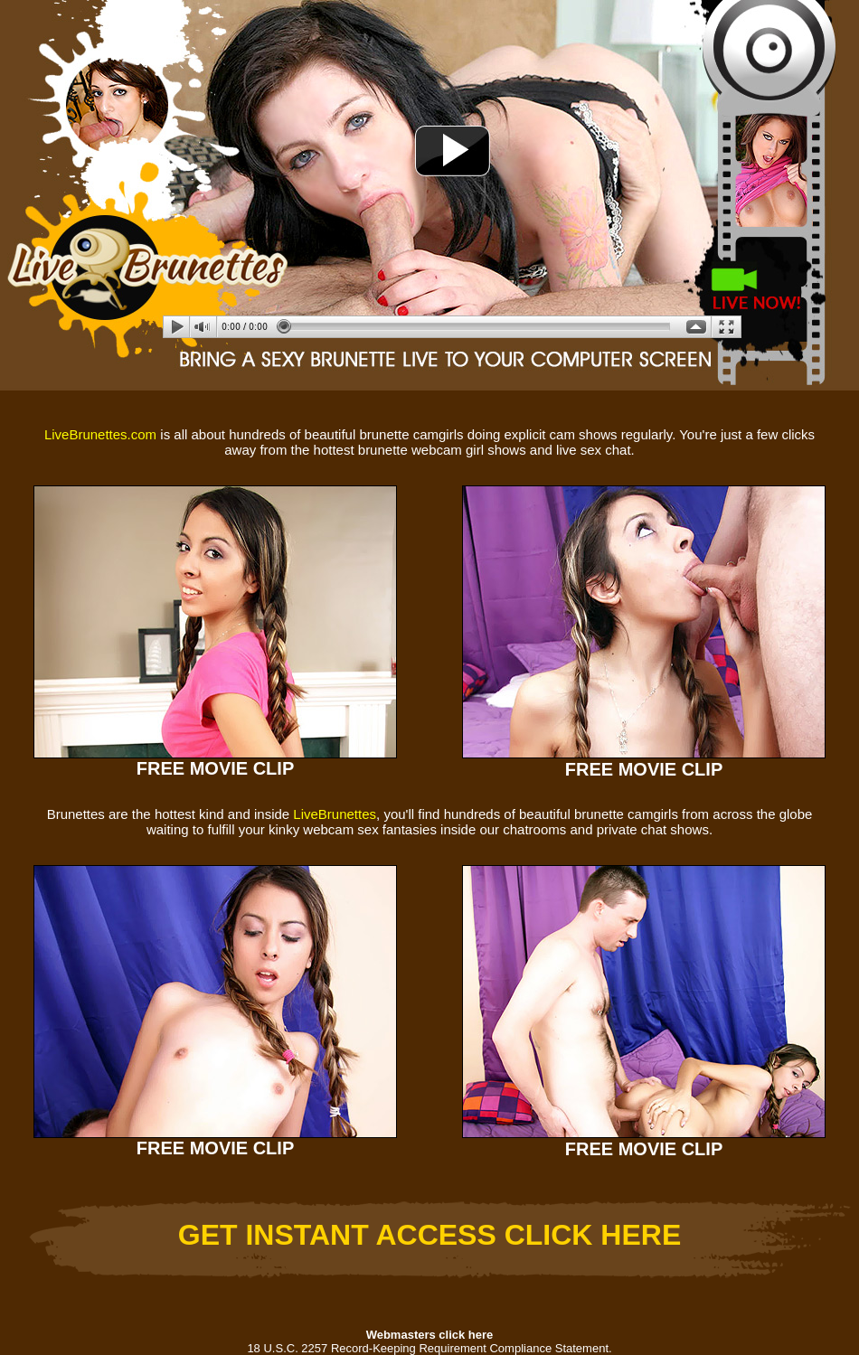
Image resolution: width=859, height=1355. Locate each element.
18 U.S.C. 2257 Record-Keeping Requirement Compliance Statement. (429, 1348)
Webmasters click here (430, 1334)
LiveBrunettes (334, 814)
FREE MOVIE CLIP (215, 768)
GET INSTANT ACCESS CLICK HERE (429, 1235)
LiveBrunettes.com (100, 434)
